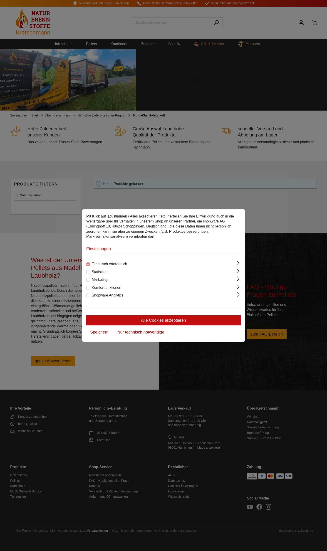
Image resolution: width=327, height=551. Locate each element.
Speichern (99, 332)
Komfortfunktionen (106, 287)
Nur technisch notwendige (140, 332)
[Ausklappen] (238, 263)
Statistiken (100, 272)
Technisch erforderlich (109, 264)
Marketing (100, 280)
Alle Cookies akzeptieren (163, 320)
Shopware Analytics (108, 295)
